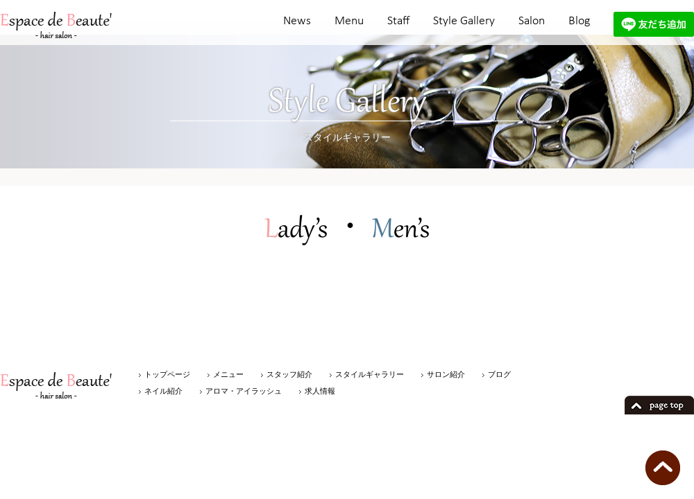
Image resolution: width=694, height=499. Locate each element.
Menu (349, 21)
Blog (579, 21)
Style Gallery (464, 21)
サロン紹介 (446, 374)
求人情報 (320, 391)
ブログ (499, 374)
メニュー (228, 374)
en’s (401, 230)
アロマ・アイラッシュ (243, 391)
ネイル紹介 (163, 391)
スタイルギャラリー (369, 374)
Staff (398, 21)
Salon (531, 21)
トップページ (167, 374)
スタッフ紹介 (289, 374)
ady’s (296, 230)
